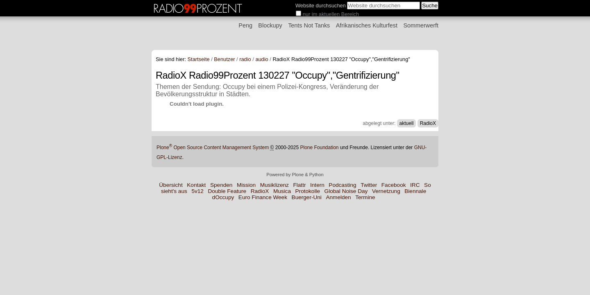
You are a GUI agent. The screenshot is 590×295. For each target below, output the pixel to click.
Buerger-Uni (307, 197)
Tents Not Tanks (309, 25)
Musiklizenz (274, 185)
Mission (246, 185)
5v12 (197, 191)
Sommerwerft (420, 25)
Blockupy (270, 25)
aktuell (406, 123)
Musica (282, 191)
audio (261, 59)
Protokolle (307, 191)
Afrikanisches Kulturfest (366, 25)
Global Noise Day (346, 191)
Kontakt (196, 185)
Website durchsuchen (320, 5)
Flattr (299, 185)
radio (245, 59)
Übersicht (170, 185)
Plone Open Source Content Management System (213, 147)
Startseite (199, 59)
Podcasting (342, 185)
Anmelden (338, 197)
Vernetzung (386, 191)
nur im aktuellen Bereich (331, 14)
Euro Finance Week (262, 197)
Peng (245, 25)
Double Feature (227, 191)
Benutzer (224, 59)
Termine (365, 197)
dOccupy (223, 197)
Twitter (369, 185)
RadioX (428, 123)
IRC (415, 185)
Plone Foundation (319, 147)
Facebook (393, 185)
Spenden (221, 185)
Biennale (415, 191)
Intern (317, 185)
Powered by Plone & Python (294, 174)
